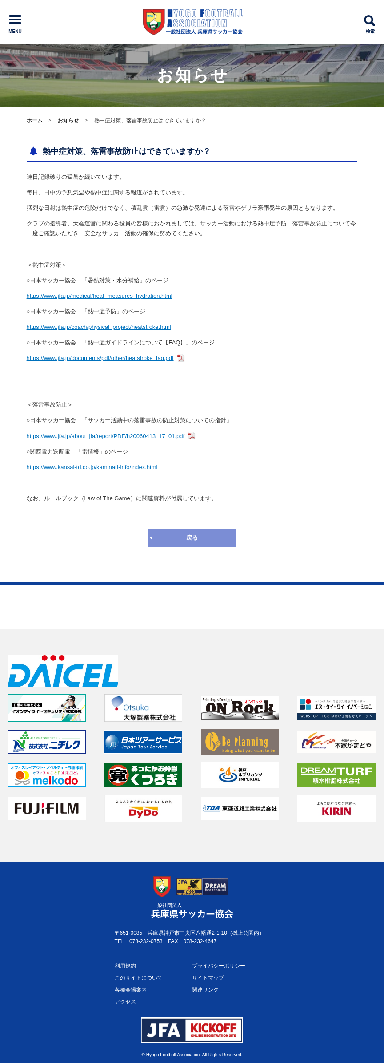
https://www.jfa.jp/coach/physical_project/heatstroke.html (99, 327)
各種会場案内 (131, 990)
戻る (192, 537)
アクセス (125, 1002)
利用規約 (125, 966)
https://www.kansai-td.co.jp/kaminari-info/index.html (92, 467)
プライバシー (218, 966)
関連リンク (205, 990)
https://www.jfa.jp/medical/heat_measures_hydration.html (99, 295)
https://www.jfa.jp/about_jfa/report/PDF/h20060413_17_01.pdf (106, 436)
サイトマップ (208, 978)
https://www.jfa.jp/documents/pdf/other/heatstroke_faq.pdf (100, 358)
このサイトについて (139, 978)
